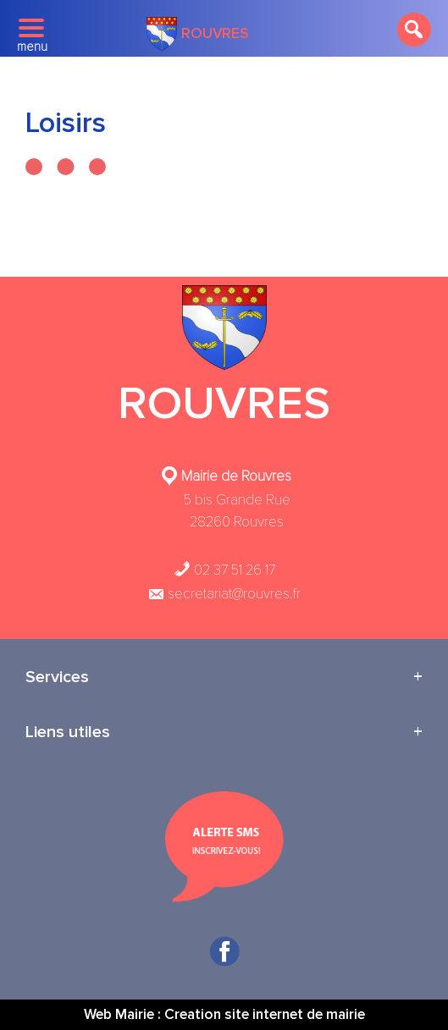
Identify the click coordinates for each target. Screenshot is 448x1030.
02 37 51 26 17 (224, 570)
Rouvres (198, 34)
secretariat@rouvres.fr (224, 594)
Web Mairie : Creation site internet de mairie (224, 1014)
